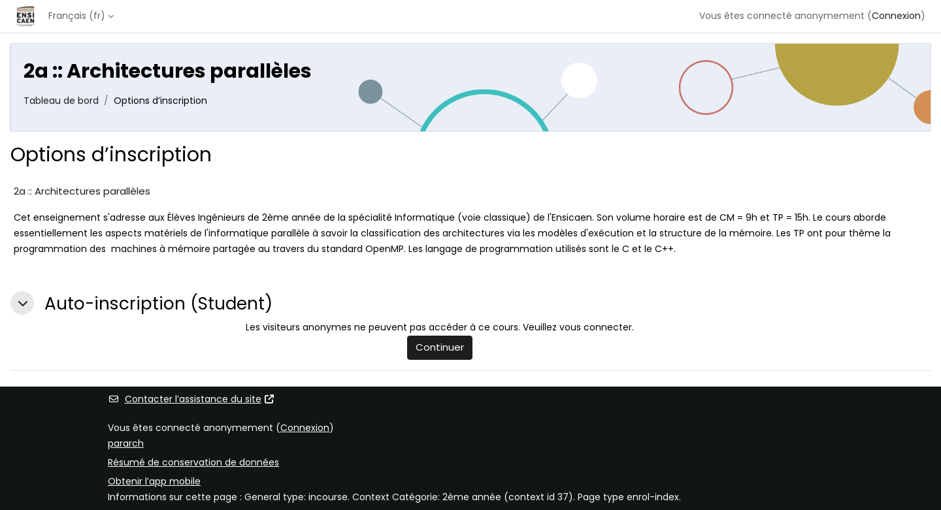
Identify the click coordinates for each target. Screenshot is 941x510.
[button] (22, 303)
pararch (126, 443)
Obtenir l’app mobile (154, 481)
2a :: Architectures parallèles (82, 191)
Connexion (896, 15)
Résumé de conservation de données (193, 462)
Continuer (440, 347)
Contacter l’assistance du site (191, 399)
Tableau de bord (61, 100)
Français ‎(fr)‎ (76, 15)
